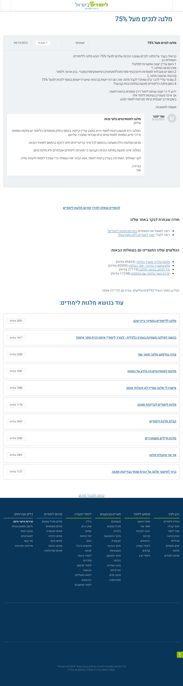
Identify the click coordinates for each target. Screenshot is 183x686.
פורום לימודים (171, 556)
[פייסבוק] (88, 624)
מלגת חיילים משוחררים (160, 438)
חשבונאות (115, 551)
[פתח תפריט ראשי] (177, 5)
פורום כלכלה (55, 536)
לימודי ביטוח (85, 556)
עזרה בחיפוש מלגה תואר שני (157, 354)
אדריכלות (116, 570)
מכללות (175, 541)
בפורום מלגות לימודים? (122, 231)
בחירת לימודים (171, 522)
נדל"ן (89, 522)
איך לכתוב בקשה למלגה (154, 269)
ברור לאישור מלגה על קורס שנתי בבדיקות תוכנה (144, 471)
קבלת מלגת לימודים (162, 421)
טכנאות (87, 570)
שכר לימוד (173, 531)
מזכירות (87, 560)
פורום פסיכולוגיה (53, 551)
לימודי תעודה (143, 546)
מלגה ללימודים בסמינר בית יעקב (154, 321)
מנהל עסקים (114, 526)
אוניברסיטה (173, 536)
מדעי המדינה (114, 566)
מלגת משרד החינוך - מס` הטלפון (149, 265)
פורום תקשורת (54, 531)
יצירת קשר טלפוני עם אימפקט (150, 273)
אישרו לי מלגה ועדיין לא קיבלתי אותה (151, 388)
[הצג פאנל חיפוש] (5, 5)
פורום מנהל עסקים (52, 522)
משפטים (116, 522)
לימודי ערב (144, 556)
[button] (91, 43)
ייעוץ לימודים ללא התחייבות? (136, 235)
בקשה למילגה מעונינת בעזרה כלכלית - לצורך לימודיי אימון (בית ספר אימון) (126, 337)
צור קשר (28, 541)
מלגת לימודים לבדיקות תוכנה (156, 404)
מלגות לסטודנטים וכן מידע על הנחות (151, 371)
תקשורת (116, 541)
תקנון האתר (26, 531)
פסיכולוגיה (115, 580)
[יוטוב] (96, 624)
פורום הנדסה (55, 546)
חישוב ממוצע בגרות (22, 526)
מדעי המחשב (113, 556)
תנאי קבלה (173, 526)
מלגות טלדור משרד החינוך (153, 262)
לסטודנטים (27, 536)
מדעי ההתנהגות (112, 536)
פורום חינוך (56, 541)
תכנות (88, 551)
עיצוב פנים (115, 575)
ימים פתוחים (172, 546)
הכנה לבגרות (143, 531)
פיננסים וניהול (84, 546)
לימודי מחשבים (83, 585)
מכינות (146, 536)
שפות (88, 531)
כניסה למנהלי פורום (91, 495)
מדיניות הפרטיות (24, 546)
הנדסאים (145, 541)
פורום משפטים (54, 526)
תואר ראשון (144, 522)
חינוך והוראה (114, 546)
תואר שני (145, 526)
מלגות (176, 551)
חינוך (89, 541)
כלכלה (117, 531)
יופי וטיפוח (86, 536)
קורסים (146, 551)
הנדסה (117, 560)
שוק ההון (86, 526)
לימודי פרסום (84, 566)
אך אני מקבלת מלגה (162, 455)
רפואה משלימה (83, 575)
